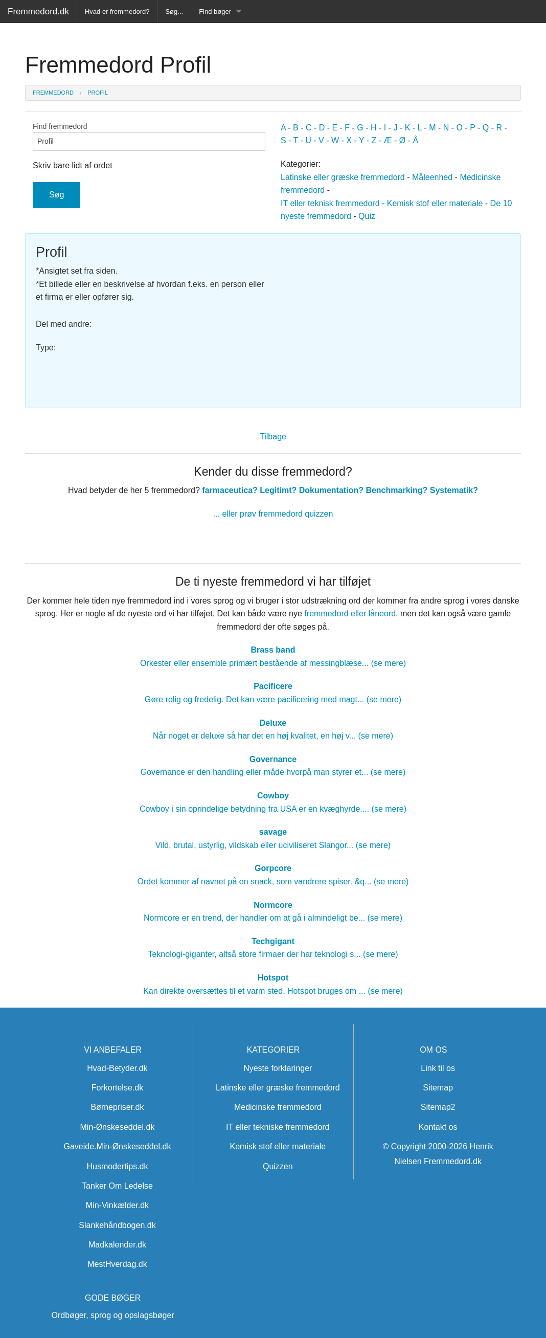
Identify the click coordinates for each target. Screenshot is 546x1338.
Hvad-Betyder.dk (117, 1068)
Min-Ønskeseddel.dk (117, 1127)
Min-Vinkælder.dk (117, 1205)
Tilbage (273, 436)
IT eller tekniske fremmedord (277, 1127)
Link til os (438, 1068)
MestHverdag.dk (117, 1264)
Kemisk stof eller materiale (435, 203)
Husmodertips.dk (117, 1166)
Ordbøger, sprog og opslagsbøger (113, 1315)
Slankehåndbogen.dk (117, 1225)
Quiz (366, 216)
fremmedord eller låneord (350, 613)
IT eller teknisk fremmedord (330, 203)
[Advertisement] (395, 315)
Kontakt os (438, 1127)
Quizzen (278, 1166)
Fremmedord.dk (38, 11)
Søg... (174, 11)
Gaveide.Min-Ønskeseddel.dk (117, 1146)
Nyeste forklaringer (277, 1068)
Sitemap (438, 1087)
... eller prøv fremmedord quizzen (273, 513)
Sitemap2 (438, 1107)
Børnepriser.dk (117, 1107)
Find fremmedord (149, 136)
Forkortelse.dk (117, 1087)
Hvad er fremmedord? (117, 11)
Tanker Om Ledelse (117, 1185)
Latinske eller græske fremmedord (343, 177)
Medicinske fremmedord (278, 1107)
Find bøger (215, 11)
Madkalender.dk (117, 1244)
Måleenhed (432, 177)
